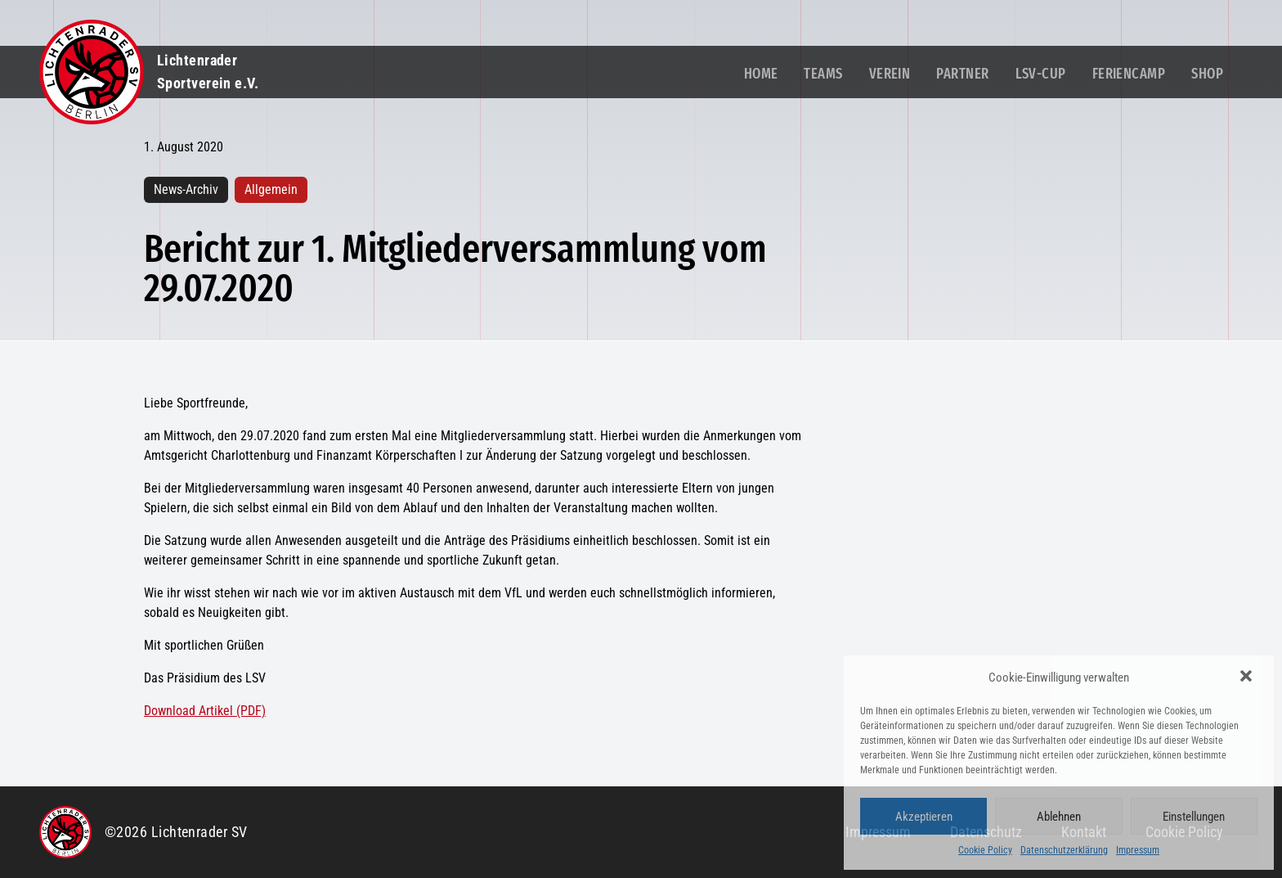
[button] (1247, 677)
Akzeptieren (924, 816)
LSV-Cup (1040, 74)
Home (761, 74)
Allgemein (271, 189)
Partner (962, 74)
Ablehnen (1059, 816)
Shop (1207, 74)
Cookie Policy (985, 850)
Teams (823, 74)
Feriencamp (1129, 74)
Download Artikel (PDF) (205, 710)
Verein (890, 74)
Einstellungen (1194, 816)
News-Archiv (186, 189)
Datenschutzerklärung (1064, 850)
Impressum (1137, 850)
